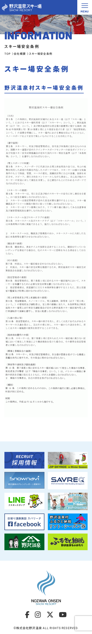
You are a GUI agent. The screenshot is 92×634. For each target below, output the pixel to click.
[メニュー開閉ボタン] (84, 7)
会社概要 (20, 53)
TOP (7, 53)
